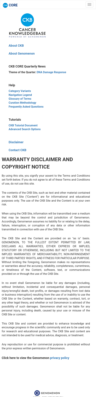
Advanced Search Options (25, 129)
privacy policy (59, 358)
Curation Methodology (22, 102)
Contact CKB (17, 150)
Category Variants (20, 91)
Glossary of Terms (20, 98)
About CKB (16, 45)
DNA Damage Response (51, 72)
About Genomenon (22, 53)
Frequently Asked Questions (26, 106)
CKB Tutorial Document (23, 125)
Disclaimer (16, 142)
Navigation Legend (20, 95)
